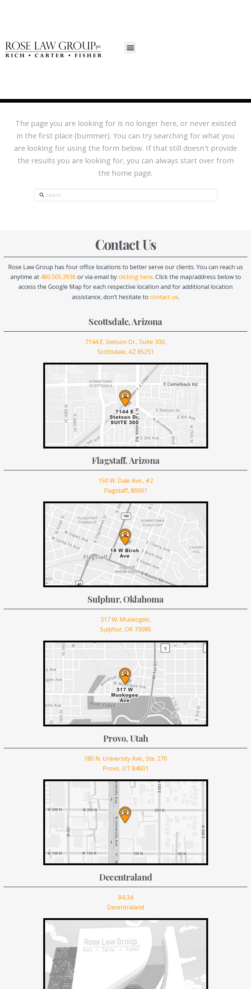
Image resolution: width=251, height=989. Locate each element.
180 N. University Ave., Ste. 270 (125, 759)
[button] (130, 48)
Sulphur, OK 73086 (125, 629)
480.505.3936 (58, 277)
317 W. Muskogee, (125, 619)
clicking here (135, 277)
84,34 (125, 897)
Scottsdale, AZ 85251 (125, 352)
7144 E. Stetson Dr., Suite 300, (125, 342)
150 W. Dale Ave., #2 (125, 481)
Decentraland (125, 907)
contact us (164, 297)
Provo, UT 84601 (125, 768)
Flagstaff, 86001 (125, 490)
